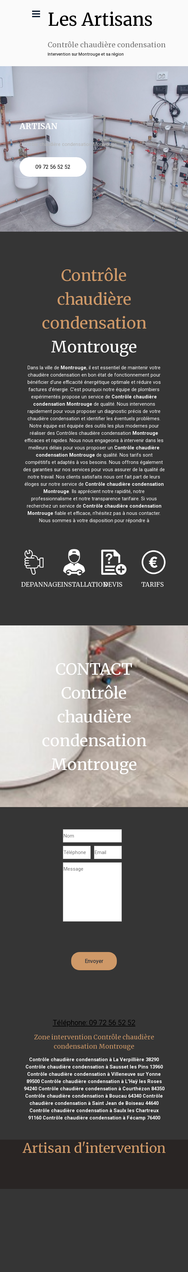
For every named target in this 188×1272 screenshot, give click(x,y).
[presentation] (113, 939)
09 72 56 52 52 (52, 167)
